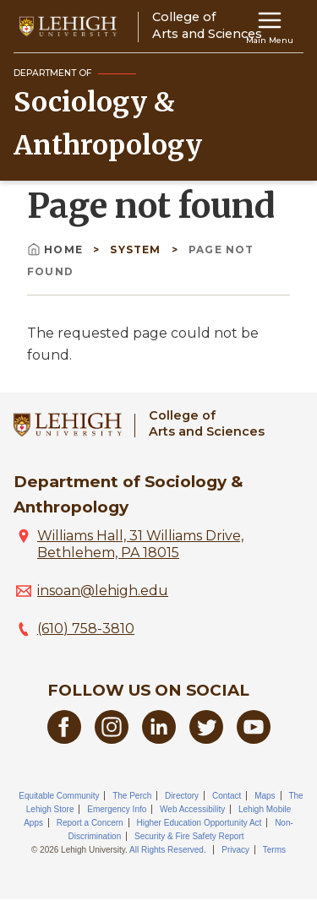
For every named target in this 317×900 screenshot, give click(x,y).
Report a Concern (90, 822)
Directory (182, 795)
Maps (264, 795)
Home (56, 249)
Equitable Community (59, 795)
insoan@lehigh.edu (102, 591)
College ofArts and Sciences (207, 423)
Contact (226, 795)
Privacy (235, 849)
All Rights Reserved (166, 849)
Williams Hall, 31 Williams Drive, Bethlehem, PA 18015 (140, 544)
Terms (274, 849)
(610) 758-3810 (85, 629)
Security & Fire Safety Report (189, 836)
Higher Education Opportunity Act (198, 822)
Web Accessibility (192, 809)
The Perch (131, 795)
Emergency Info (116, 809)
